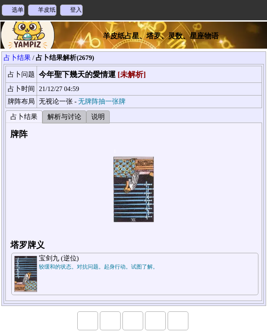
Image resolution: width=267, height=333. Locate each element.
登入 (76, 9)
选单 (17, 9)
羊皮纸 (47, 9)
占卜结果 (17, 57)
